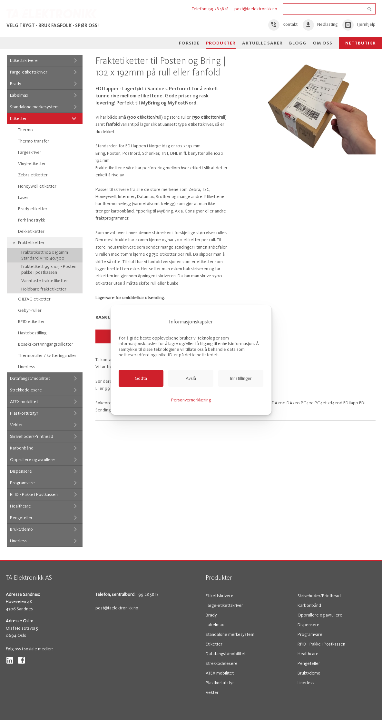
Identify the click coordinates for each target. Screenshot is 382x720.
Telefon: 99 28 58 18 (211, 9)
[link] (283, 25)
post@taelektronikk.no (255, 9)
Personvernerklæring (191, 400)
